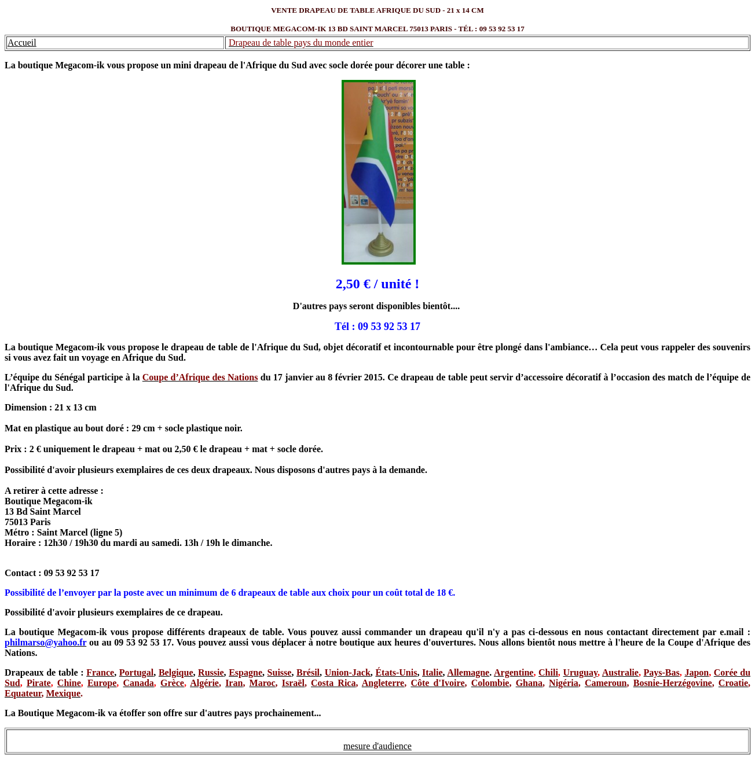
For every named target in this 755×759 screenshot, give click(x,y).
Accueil (22, 42)
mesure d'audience (377, 746)
